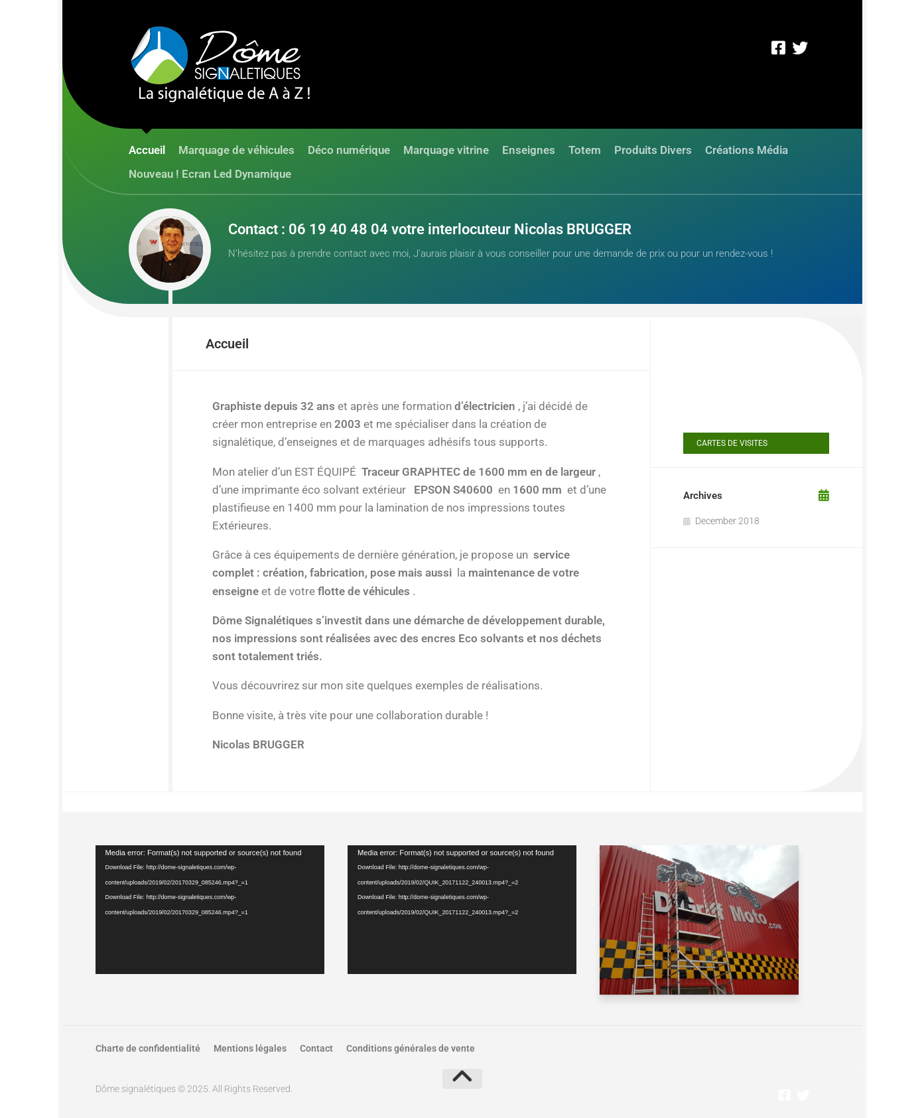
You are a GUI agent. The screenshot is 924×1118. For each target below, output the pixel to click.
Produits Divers (653, 150)
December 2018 (727, 521)
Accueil (147, 150)
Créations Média (746, 150)
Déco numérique (349, 150)
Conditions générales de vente (410, 1048)
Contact (316, 1048)
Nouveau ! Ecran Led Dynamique (210, 173)
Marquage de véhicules (236, 150)
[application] (210, 909)
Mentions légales (250, 1048)
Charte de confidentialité (148, 1048)
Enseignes (528, 150)
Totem (584, 150)
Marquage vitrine (446, 150)
